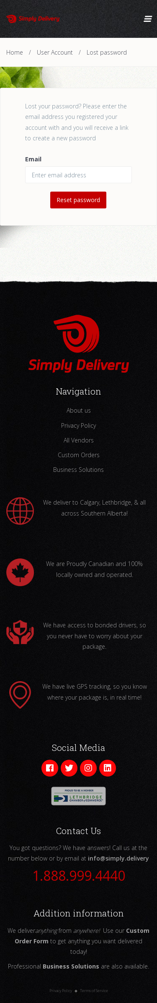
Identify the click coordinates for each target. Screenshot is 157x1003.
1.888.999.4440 (78, 875)
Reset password (78, 200)
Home (14, 52)
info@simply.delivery (118, 858)
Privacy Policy (78, 425)
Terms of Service (94, 990)
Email (33, 159)
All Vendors (79, 440)
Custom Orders (79, 455)
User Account (55, 52)
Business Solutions (78, 470)
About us (79, 410)
